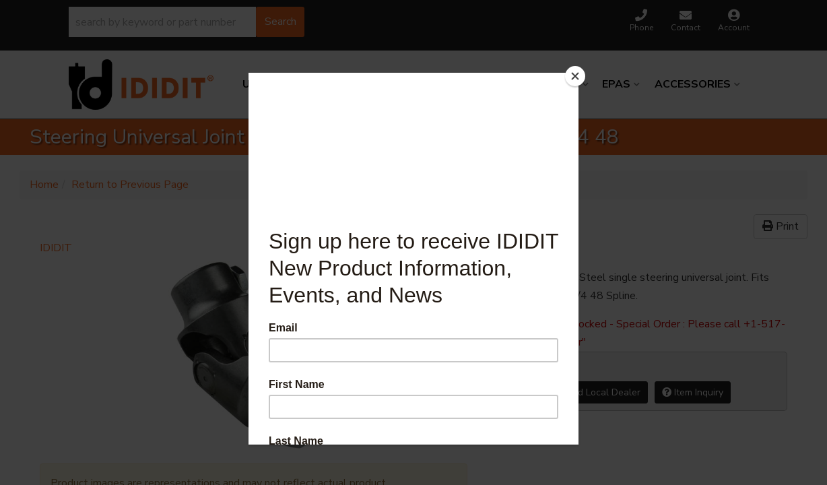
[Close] (575, 76)
